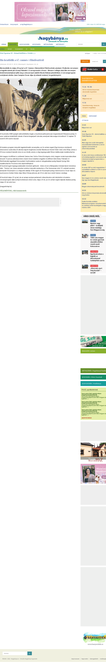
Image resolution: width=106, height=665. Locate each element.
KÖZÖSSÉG (36, 44)
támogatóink (94, 658)
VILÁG (32, 49)
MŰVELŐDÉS (48, 44)
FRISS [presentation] (84, 116)
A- (37, 64)
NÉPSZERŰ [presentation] (93, 116)
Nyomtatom (30, 64)
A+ (35, 64)
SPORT (10, 49)
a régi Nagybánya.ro (26, 24)
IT (26, 49)
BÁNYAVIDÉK (24, 44)
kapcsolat (85, 658)
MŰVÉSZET (60, 44)
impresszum (75, 658)
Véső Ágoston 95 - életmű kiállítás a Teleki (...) (17, 53)
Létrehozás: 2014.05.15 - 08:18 (8, 64)
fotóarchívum (4, 24)
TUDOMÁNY (19, 49)
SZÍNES (2, 49)
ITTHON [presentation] (85, 120)
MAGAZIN (13, 44)
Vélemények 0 (22, 64)
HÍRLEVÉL (85, 61)
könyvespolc (14, 24)
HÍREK (3, 44)
